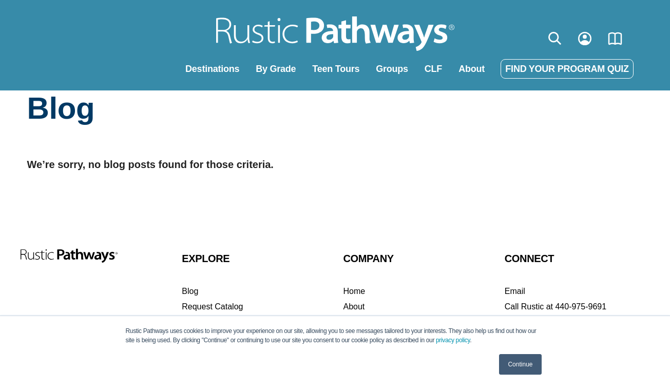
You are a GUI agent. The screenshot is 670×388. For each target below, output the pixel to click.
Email (515, 291)
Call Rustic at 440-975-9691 (555, 306)
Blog (190, 291)
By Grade (276, 68)
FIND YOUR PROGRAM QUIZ (566, 69)
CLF (433, 68)
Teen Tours (335, 68)
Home (354, 291)
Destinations (212, 68)
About (471, 68)
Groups (392, 68)
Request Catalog (212, 306)
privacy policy (453, 340)
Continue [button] (520, 364)
